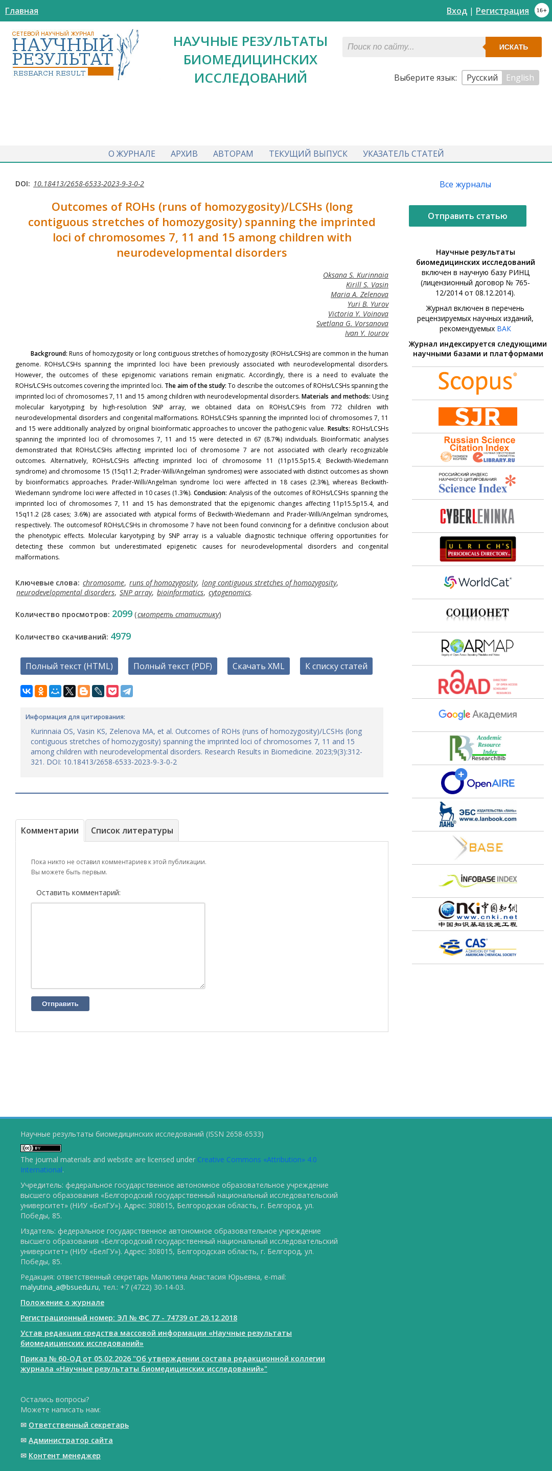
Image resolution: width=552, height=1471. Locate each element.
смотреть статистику (178, 612)
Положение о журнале (62, 1302)
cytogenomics (230, 590)
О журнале (131, 152)
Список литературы (132, 828)
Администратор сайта (71, 1440)
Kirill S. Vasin (367, 282)
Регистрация (502, 10)
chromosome (103, 580)
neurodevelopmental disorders (65, 590)
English (520, 77)
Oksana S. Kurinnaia (355, 273)
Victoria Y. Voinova (358, 311)
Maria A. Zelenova (359, 292)
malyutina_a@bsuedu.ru (59, 1287)
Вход (457, 10)
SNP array (136, 590)
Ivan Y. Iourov (366, 331)
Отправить (60, 1017)
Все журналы (465, 182)
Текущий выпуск (308, 152)
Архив (184, 152)
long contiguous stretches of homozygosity (269, 580)
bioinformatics (180, 590)
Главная (21, 10)
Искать (513, 47)
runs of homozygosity (163, 580)
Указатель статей (403, 152)
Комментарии (50, 828)
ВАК (504, 326)
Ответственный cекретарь (79, 1425)
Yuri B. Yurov (368, 302)
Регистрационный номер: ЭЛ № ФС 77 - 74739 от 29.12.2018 (128, 1317)
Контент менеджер (65, 1455)
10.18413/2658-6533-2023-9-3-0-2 (88, 181)
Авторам (233, 152)
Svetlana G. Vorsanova (352, 321)
